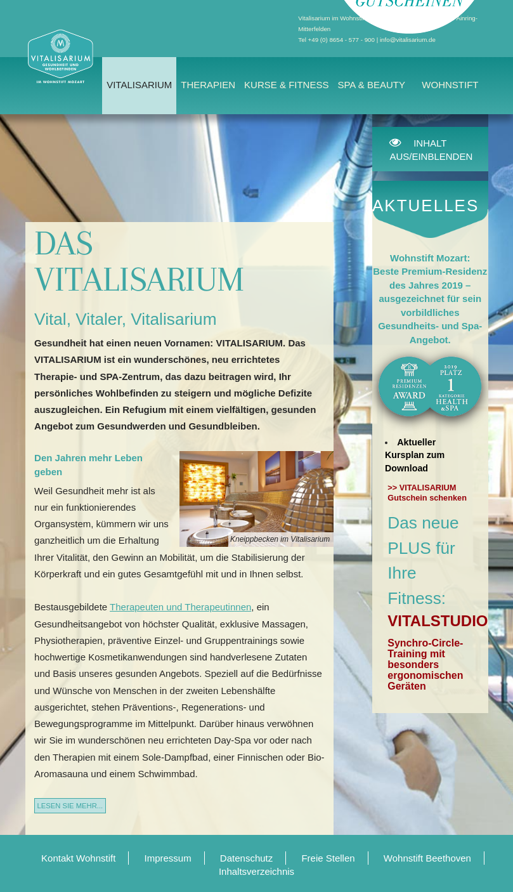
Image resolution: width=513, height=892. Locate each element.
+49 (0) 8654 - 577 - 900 (341, 39)
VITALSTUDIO (437, 620)
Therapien (208, 84)
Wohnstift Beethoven (427, 858)
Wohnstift (450, 84)
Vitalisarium (139, 84)
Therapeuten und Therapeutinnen (180, 606)
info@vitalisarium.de (408, 39)
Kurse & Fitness (286, 84)
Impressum (168, 858)
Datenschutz (246, 858)
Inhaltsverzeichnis (256, 871)
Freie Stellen (327, 858)
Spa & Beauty (371, 84)
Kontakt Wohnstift (78, 858)
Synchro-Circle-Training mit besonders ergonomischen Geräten (425, 665)
